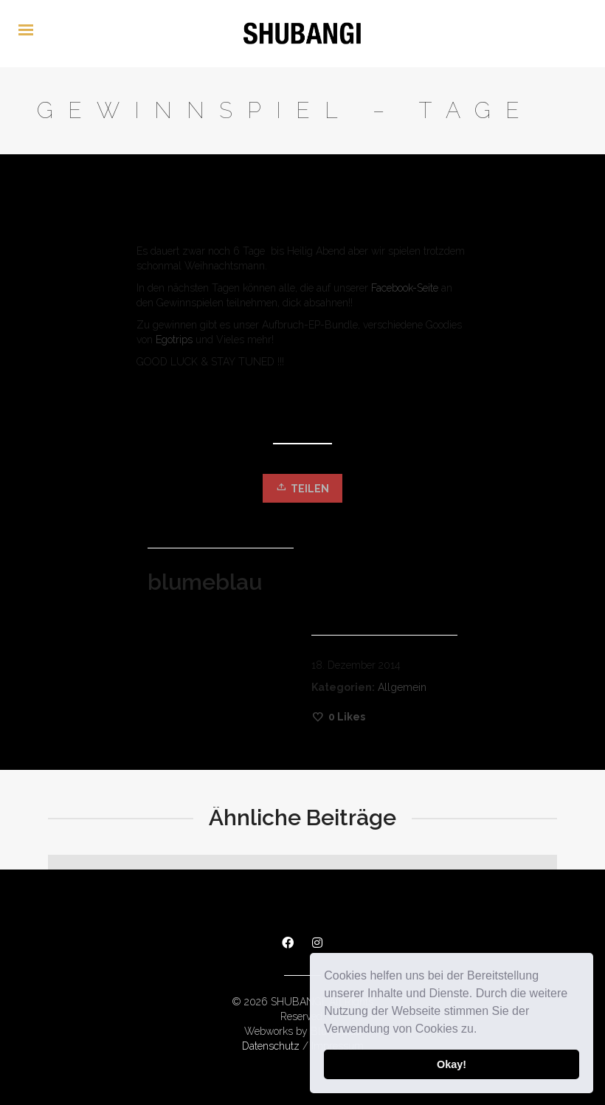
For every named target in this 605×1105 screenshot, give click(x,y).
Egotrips (174, 339)
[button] (482, 1030)
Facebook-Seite (404, 288)
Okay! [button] (451, 1064)
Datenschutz (271, 1046)
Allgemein (402, 687)
